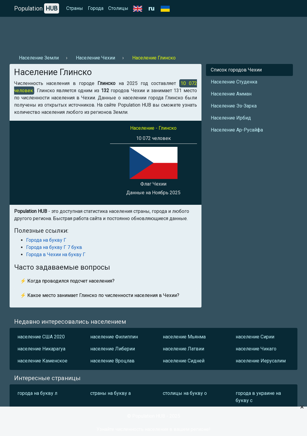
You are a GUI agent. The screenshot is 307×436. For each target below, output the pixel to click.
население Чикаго (256, 349)
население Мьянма (184, 337)
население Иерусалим (261, 361)
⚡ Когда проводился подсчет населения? (67, 281)
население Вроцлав (112, 361)
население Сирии (255, 337)
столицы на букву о (185, 393)
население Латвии (183, 349)
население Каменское (42, 361)
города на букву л (37, 393)
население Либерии (112, 349)
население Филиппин (114, 337)
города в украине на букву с (258, 396)
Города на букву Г (46, 240)
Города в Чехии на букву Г (55, 254)
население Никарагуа (41, 349)
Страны (74, 8)
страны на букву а (110, 393)
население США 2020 (41, 337)
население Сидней (183, 361)
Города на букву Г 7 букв (54, 247)
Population (36, 8)
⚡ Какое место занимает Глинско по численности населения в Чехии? (99, 295)
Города (95, 8)
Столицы (118, 8)
